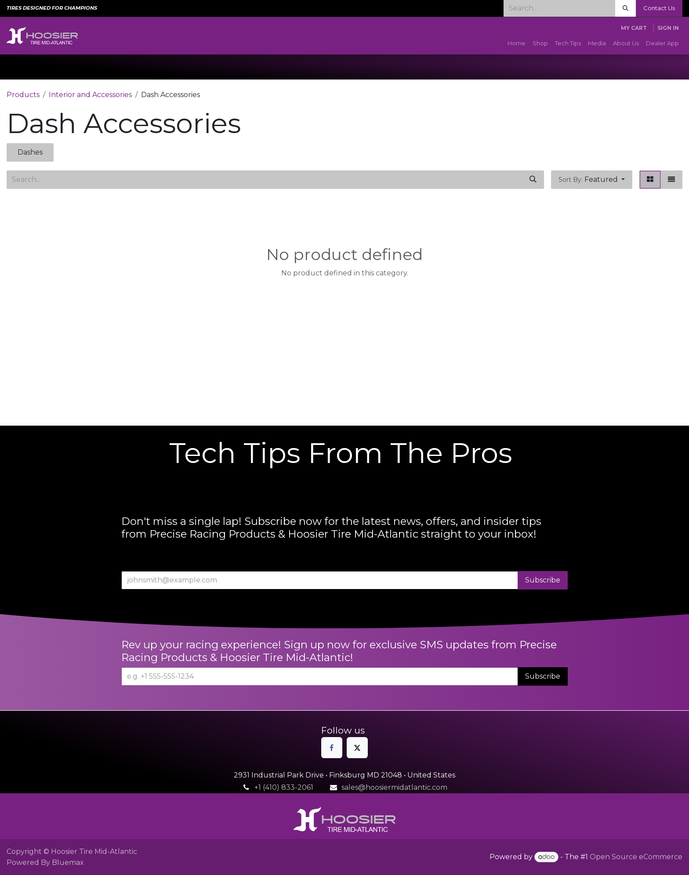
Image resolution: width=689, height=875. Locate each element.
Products (23, 94)
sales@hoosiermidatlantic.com (394, 787)
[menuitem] (516, 43)
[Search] (625, 8)
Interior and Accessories (90, 94)
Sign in (668, 28)
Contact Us (659, 7)
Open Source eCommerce (636, 857)
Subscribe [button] (542, 580)
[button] (591, 179)
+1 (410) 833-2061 (283, 787)
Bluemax (68, 862)
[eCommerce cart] (633, 28)
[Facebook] (331, 747)
